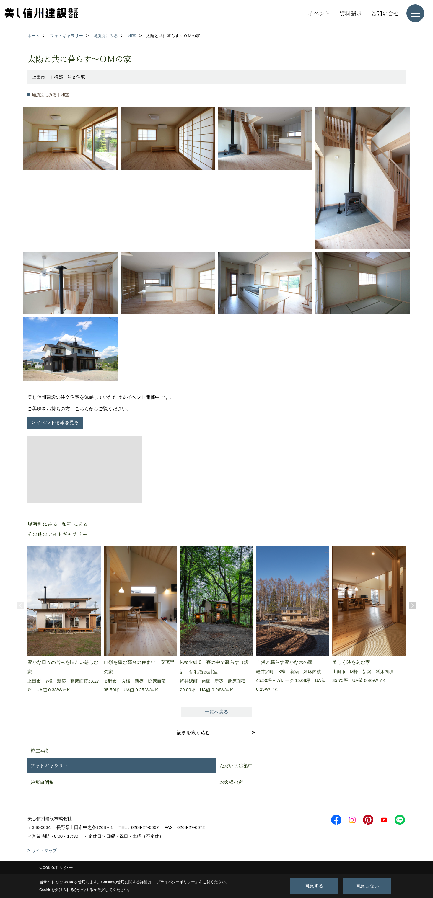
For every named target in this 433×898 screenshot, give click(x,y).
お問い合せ (385, 13)
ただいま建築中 (236, 765)
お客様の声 (231, 782)
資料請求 (350, 13)
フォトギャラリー (49, 765)
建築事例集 (42, 782)
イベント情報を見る (57, 422)
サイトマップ (44, 850)
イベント (319, 13)
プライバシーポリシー (176, 882)
